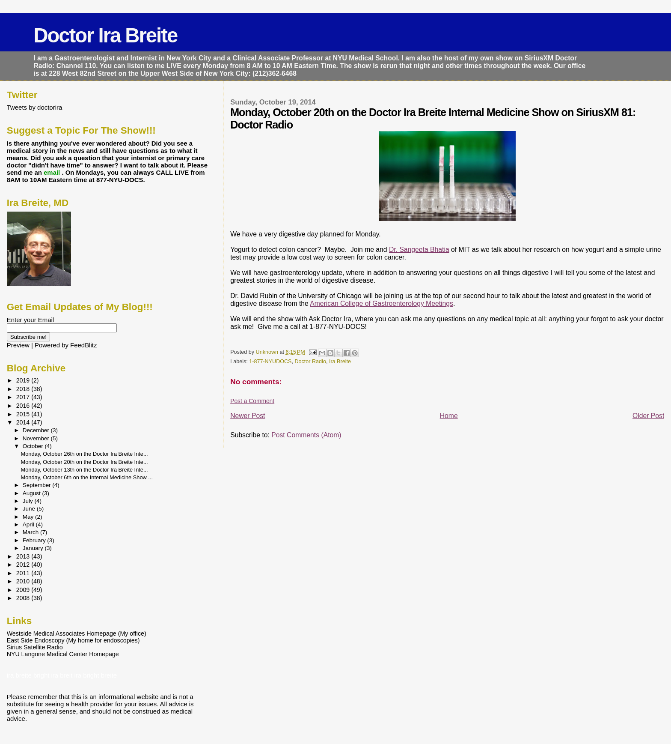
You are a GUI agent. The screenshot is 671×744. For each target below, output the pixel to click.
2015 (24, 414)
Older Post (648, 415)
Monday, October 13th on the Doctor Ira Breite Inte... (84, 469)
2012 (24, 564)
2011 (24, 573)
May (29, 517)
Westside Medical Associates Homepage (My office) (76, 633)
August (32, 493)
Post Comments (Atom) (306, 435)
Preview (18, 345)
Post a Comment (252, 400)
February (35, 540)
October (34, 446)
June (30, 508)
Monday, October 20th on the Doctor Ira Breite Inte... (84, 462)
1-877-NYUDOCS (270, 362)
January (34, 548)
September (38, 485)
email (53, 172)
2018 (24, 388)
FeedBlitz (83, 345)
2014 (24, 422)
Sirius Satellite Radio (35, 647)
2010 (24, 581)
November (37, 438)
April (29, 524)
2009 (24, 589)
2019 (24, 380)
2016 (24, 405)
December (37, 430)
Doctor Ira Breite (105, 35)
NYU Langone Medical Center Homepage (63, 654)
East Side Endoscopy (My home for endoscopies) (73, 640)
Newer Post (247, 415)
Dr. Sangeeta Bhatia (419, 249)
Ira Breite (340, 362)
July (29, 501)
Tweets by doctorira (34, 107)
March (31, 532)
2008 (24, 598)
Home (449, 415)
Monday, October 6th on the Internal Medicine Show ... (87, 477)
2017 (24, 397)
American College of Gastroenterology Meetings (381, 303)
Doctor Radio (310, 362)
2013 (24, 556)
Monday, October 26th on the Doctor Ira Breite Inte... (84, 454)
